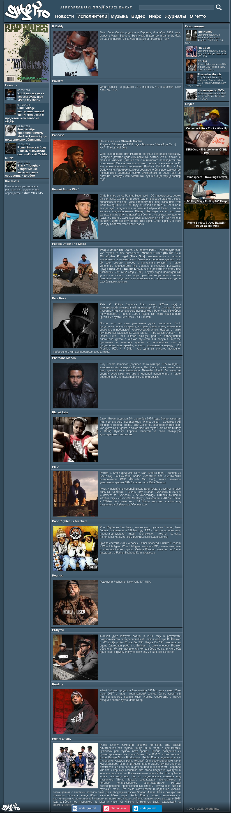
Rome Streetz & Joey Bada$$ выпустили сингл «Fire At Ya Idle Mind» (26, 151)
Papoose (58, 135)
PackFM (57, 80)
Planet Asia (60, 412)
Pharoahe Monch (64, 358)
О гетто (198, 16)
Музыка (119, 16)
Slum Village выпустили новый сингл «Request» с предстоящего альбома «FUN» (24, 113)
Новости (64, 16)
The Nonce (204, 37)
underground (84, 808)
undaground (144, 808)
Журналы (175, 16)
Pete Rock (59, 298)
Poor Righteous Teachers (70, 521)
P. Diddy (57, 26)
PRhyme (58, 630)
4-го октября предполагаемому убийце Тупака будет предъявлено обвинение (26, 133)
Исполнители (92, 16)
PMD (55, 466)
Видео (138, 16)
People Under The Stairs (69, 244)
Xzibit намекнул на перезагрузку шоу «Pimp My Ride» (24, 95)
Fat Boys (206, 52)
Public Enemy (61, 738)
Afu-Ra (207, 65)
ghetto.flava (114, 808)
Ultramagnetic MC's (206, 94)
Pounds (57, 575)
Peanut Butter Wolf (65, 189)
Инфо (155, 16)
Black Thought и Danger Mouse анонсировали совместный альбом (22, 169)
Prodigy (57, 684)
